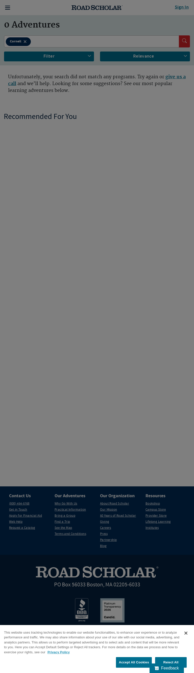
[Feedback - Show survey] (167, 668)
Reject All (170, 662)
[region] (97, 649)
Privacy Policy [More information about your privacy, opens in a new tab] (58, 652)
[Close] (185, 633)
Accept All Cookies (134, 662)
